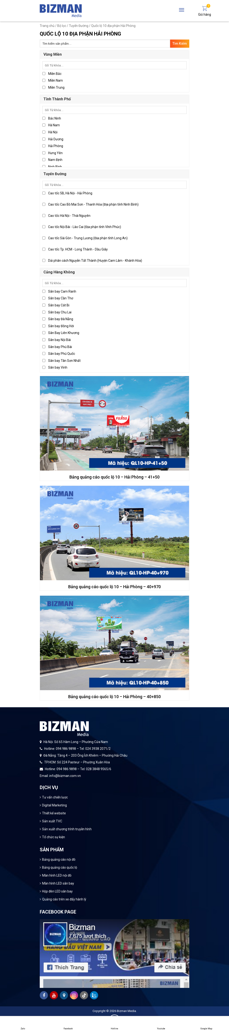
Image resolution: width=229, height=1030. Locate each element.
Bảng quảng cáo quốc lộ (59, 867)
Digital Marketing (54, 805)
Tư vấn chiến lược (55, 797)
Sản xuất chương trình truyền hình (67, 829)
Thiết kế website (54, 813)
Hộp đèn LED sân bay (57, 891)
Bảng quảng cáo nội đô (58, 859)
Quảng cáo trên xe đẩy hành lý (64, 899)
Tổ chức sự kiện (53, 837)
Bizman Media (126, 1011)
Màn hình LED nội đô (57, 875)
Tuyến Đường (78, 26)
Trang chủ (47, 26)
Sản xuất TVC (52, 821)
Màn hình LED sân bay (58, 883)
